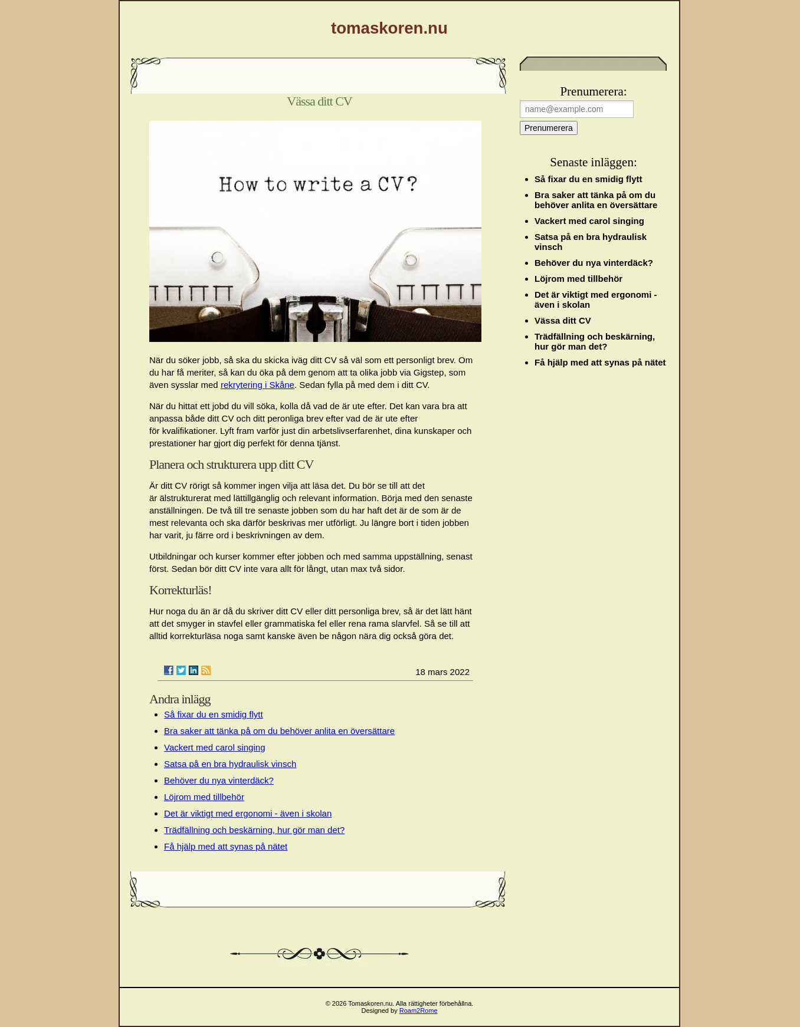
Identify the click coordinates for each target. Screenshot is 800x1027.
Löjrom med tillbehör (204, 797)
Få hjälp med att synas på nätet (225, 846)
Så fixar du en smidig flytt (213, 714)
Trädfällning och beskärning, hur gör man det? (254, 830)
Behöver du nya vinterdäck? (219, 780)
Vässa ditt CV (563, 320)
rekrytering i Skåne (257, 385)
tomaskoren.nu (389, 28)
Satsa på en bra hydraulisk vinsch (230, 764)
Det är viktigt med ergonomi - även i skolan (248, 813)
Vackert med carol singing (214, 747)
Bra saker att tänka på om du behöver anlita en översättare (279, 731)
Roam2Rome (418, 1010)
